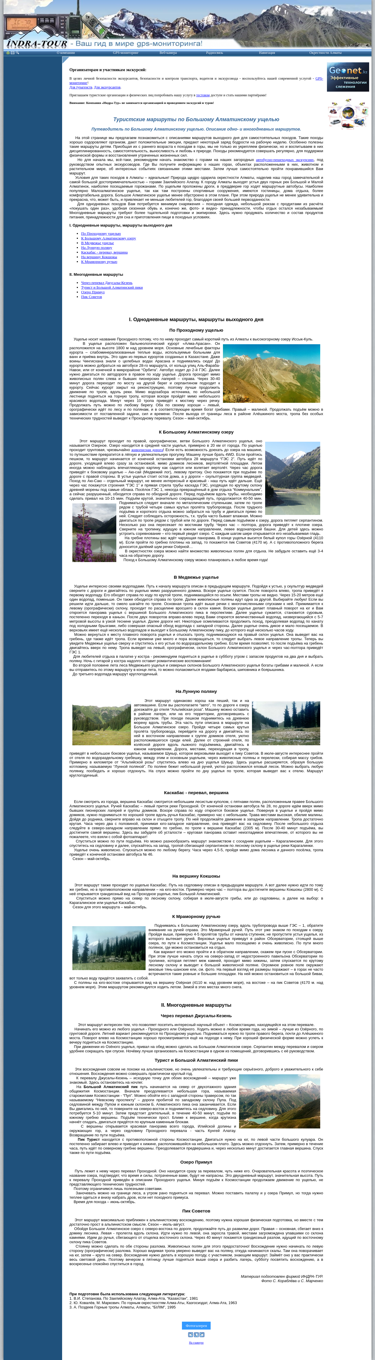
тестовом (203, 95)
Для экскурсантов (107, 87)
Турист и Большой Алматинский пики (112, 287)
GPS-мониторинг (126, 53)
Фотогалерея (196, 1325)
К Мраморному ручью (99, 261)
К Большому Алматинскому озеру (108, 238)
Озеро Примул (93, 292)
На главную (196, 1342)
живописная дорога (147, 450)
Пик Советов (91, 296)
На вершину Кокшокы (99, 257)
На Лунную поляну (96, 247)
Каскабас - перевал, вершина (104, 252)
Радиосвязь (214, 53)
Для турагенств (80, 87)
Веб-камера (168, 53)
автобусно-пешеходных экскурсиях (285, 159)
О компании (66, 53)
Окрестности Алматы (325, 53)
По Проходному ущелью (101, 233)
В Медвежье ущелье (97, 243)
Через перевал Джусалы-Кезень (106, 282)
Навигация (267, 53)
